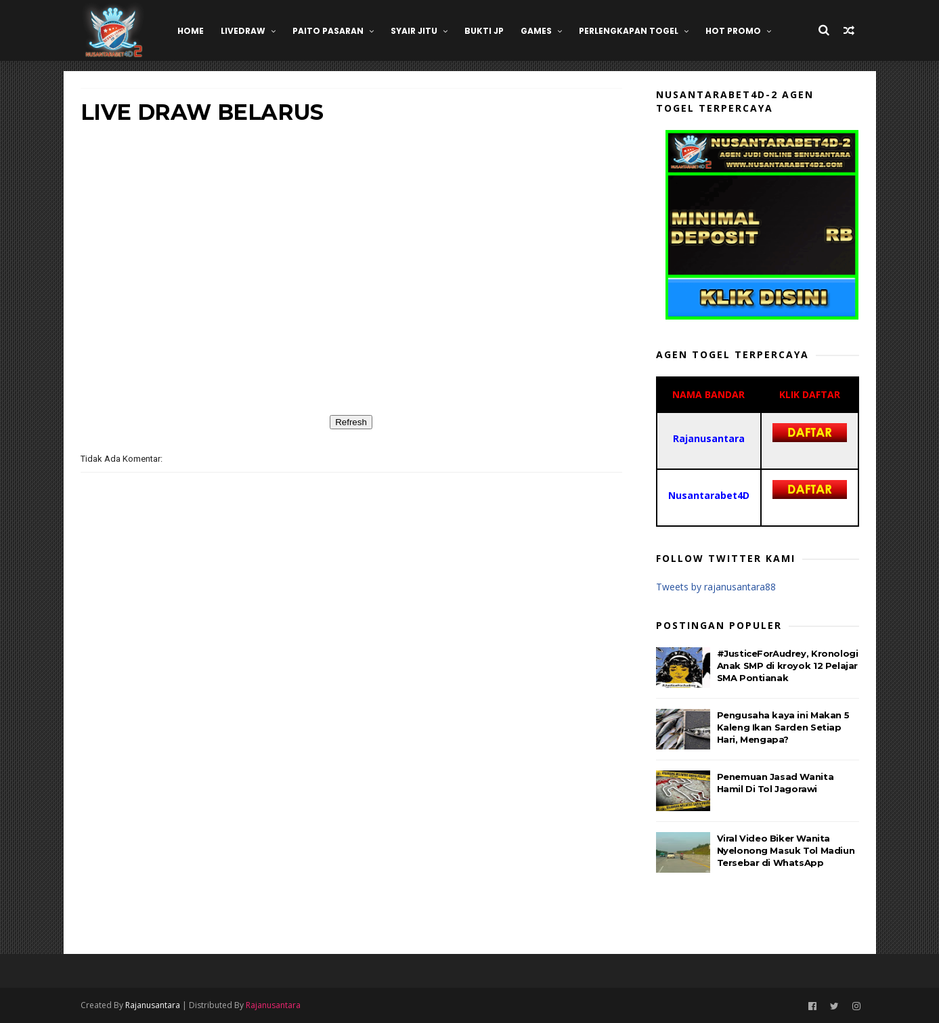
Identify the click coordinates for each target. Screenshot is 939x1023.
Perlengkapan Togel (628, 31)
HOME (190, 31)
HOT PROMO (733, 31)
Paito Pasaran (328, 31)
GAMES (536, 31)
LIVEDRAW (243, 31)
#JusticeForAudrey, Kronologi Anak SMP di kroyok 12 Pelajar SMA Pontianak (787, 665)
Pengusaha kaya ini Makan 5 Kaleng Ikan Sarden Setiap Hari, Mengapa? (783, 727)
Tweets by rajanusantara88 (716, 586)
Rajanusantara (152, 1005)
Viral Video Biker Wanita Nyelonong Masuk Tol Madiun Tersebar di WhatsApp (786, 850)
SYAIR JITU (414, 31)
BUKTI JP (484, 31)
